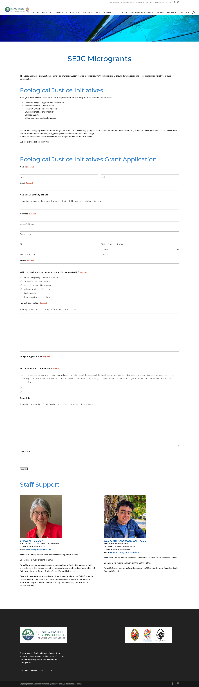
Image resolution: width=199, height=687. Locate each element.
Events (183, 12)
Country (104, 254)
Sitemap (24, 670)
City (21, 244)
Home (36, 12)
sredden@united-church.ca (39, 549)
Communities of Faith (66, 12)
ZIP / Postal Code (27, 254)
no (24, 392)
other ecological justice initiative (37, 297)
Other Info (25, 398)
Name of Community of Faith (34, 194)
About (45, 12)
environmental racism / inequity (36, 289)
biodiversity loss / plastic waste (36, 281)
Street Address (27, 224)
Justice (121, 12)
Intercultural (103, 12)
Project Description (33, 303)
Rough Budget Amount (35, 357)
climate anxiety (29, 293)
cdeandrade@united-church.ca (125, 552)
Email (26, 183)
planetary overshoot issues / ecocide (39, 285)
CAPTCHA (25, 451)
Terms (50, 670)
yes (24, 388)
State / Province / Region (112, 244)
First (22, 177)
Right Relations (165, 12)
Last (103, 177)
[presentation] (40, 459)
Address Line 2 (26, 234)
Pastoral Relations (141, 12)
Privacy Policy (38, 670)
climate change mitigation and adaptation (40, 277)
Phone (27, 260)
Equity (86, 12)
